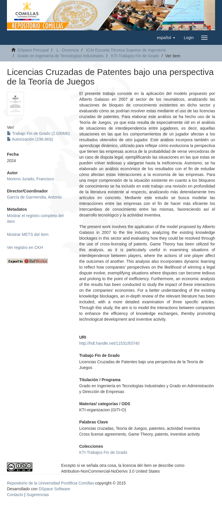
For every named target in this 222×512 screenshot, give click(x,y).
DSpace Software (54, 489)
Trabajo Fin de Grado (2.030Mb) (38, 133)
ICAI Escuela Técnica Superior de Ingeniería (126, 50)
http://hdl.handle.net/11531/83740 (109, 343)
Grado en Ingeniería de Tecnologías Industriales (61, 56)
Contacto (15, 494)
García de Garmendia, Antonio (34, 197)
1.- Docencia (67, 50)
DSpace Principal (33, 50)
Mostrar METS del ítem (28, 234)
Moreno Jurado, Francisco (30, 179)
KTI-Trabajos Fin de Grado (135, 56)
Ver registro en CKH (25, 247)
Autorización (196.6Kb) (30, 139)
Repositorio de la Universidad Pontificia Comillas (50, 483)
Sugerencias (37, 494)
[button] (166, 37)
